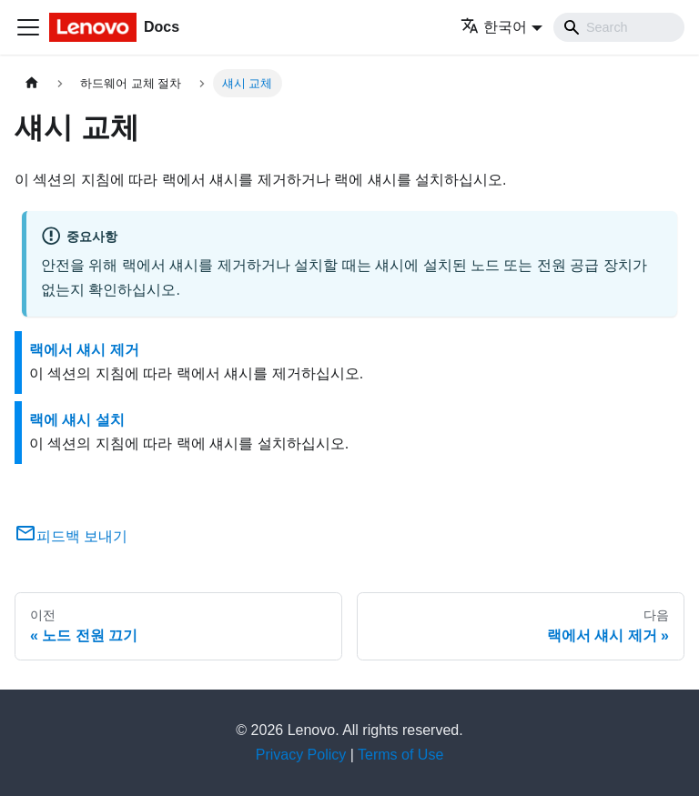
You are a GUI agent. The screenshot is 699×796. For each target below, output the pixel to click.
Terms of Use (400, 754)
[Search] (618, 27)
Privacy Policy (301, 754)
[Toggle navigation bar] (28, 27)
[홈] (32, 83)
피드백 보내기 (71, 536)
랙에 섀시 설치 (77, 420)
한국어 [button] (494, 27)
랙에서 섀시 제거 (84, 350)
